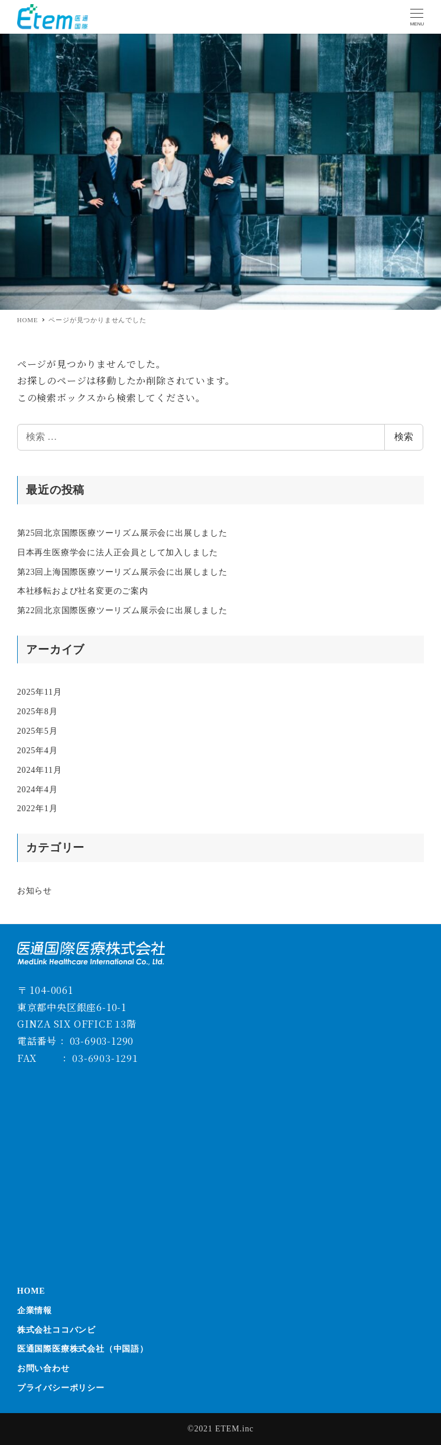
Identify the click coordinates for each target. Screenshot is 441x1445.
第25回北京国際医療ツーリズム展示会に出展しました (122, 533)
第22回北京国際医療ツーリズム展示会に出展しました (122, 610)
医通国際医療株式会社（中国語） (82, 1348)
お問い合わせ (43, 1368)
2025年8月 (37, 711)
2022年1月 (37, 808)
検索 (403, 437)
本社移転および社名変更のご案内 (82, 591)
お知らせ (34, 890)
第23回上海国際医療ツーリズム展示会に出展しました (122, 572)
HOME (31, 1291)
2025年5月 (37, 731)
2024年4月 (37, 789)
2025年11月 (39, 692)
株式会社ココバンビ (56, 1330)
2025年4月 (37, 750)
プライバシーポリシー (61, 1388)
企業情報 (34, 1310)
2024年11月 (39, 770)
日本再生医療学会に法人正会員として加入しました (117, 552)
